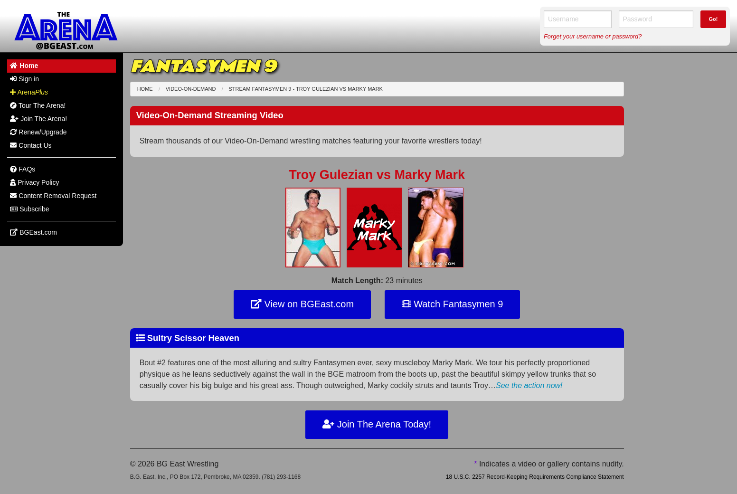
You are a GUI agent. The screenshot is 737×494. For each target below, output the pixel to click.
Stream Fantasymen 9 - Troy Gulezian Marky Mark (306, 89)
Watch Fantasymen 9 (452, 304)
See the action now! (529, 385)
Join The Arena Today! (376, 424)
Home (145, 89)
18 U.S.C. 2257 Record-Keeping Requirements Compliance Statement (535, 477)
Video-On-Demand (191, 89)
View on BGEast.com (302, 304)
